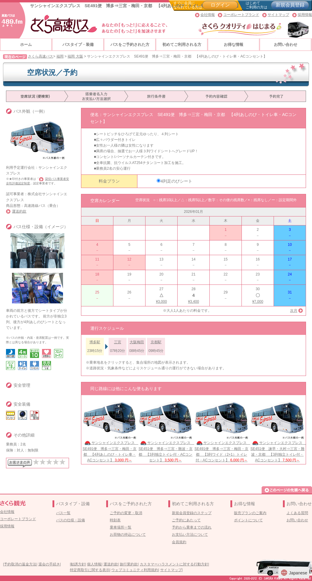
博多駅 (94, 342)
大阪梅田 (137, 342)
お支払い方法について (190, 534)
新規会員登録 (290, 4)
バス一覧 (63, 513)
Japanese (293, 572)
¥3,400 (193, 301)
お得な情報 (233, 44)
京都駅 (156, 342)
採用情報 (305, 15)
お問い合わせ (285, 44)
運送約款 (19, 211)
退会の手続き (49, 564)
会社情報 (207, 15)
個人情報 (94, 564)
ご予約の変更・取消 (126, 513)
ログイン (220, 4)
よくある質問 (297, 513)
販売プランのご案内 (250, 513)
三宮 (117, 342)
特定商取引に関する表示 (90, 570)
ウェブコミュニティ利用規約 (134, 570)
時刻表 (115, 520)
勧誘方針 (78, 564)
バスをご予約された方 (129, 44)
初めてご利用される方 (181, 44)
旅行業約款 (129, 564)
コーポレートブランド (241, 15)
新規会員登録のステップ (192, 513)
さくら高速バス (40, 56)
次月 (293, 310)
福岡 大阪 (75, 56)
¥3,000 (161, 301)
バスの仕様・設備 (70, 520)
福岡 (60, 56)
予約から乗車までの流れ (192, 527)
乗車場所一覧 (120, 527)
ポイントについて (248, 520)
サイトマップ (278, 15)
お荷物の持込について (128, 534)
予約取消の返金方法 (20, 564)
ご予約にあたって (186, 520)
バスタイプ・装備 (78, 44)
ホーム (26, 44)
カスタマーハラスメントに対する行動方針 (174, 564)
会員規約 (179, 542)
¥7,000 (257, 301)
